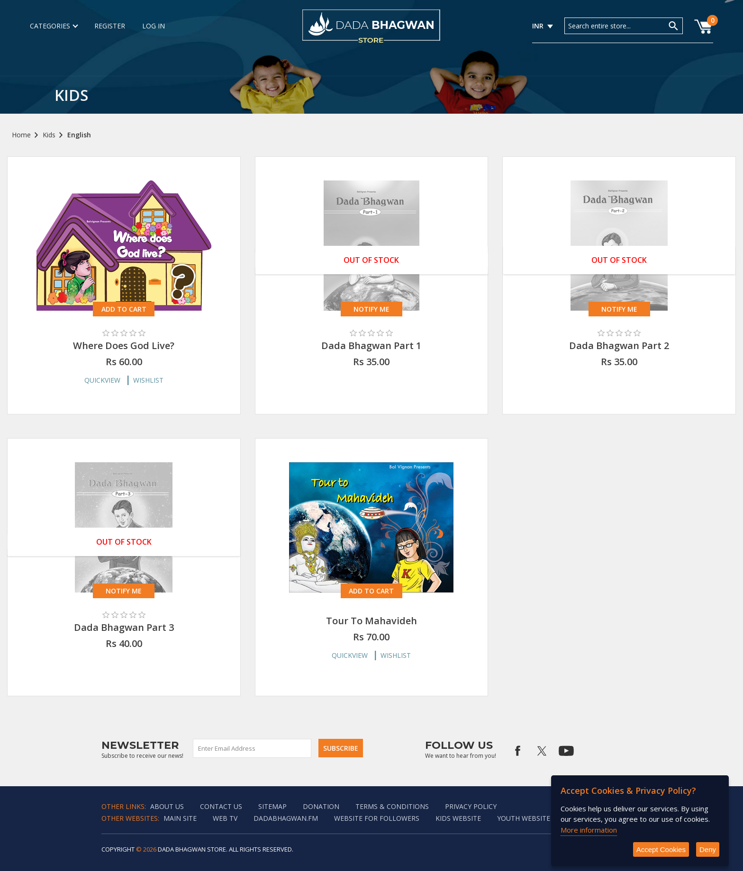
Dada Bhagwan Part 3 (124, 627)
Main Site (180, 818)
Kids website (458, 818)
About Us (167, 806)
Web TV (225, 818)
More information (589, 830)
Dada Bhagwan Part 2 (619, 345)
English (79, 134)
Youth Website (523, 818)
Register (109, 25)
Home (21, 134)
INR (538, 25)
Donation (321, 806)
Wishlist (148, 380)
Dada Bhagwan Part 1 (371, 345)
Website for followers (376, 818)
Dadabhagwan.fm (286, 818)
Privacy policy (471, 806)
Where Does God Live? (123, 345)
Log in (153, 25)
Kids (49, 134)
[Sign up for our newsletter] (252, 748)
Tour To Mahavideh (371, 620)
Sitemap (272, 806)
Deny (707, 849)
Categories (53, 25)
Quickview (102, 380)
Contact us (221, 806)
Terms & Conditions (392, 806)
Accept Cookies (661, 849)
